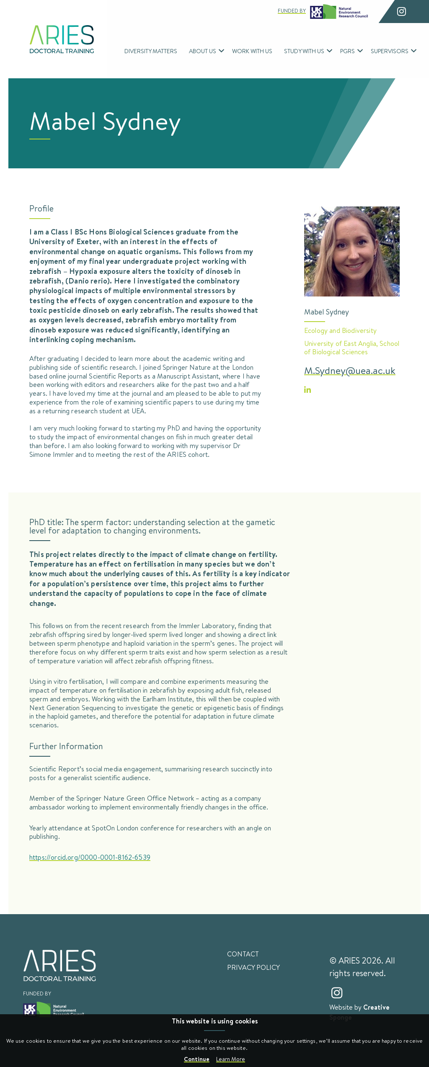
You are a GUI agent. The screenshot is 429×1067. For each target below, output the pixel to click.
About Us (202, 51)
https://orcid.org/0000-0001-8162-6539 (89, 857)
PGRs (347, 51)
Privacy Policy (253, 967)
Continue (196, 1059)
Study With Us (304, 51)
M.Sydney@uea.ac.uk (349, 370)
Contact (243, 954)
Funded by (323, 11)
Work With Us (252, 51)
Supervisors (389, 51)
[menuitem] (151, 51)
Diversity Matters (150, 51)
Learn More (230, 1059)
